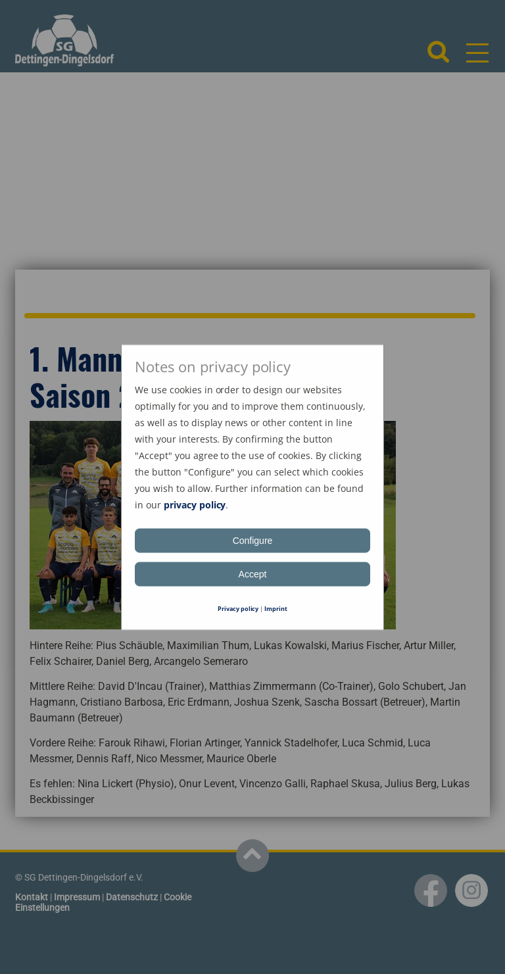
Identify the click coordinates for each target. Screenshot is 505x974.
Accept (253, 573)
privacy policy (195, 504)
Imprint (275, 608)
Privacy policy (238, 608)
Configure (253, 540)
